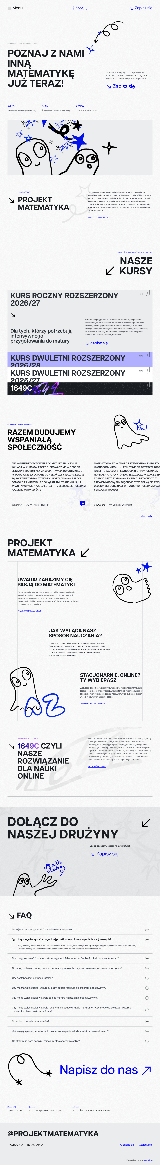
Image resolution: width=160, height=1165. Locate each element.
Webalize (148, 1160)
